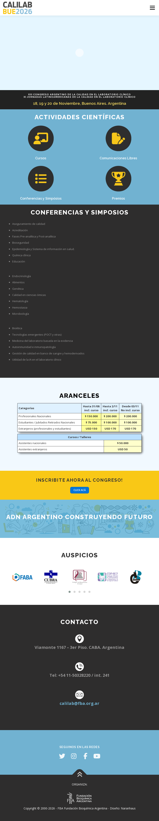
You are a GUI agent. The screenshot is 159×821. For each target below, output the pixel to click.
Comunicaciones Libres (118, 158)
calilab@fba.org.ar (79, 703)
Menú (152, 8)
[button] (69, 592)
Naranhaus (128, 808)
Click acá (79, 490)
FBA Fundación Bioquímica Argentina (82, 808)
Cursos (40, 158)
